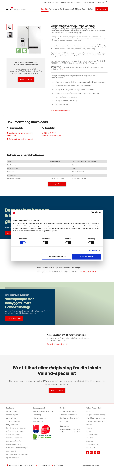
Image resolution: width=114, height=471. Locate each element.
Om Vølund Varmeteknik (49, 2)
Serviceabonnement (67, 9)
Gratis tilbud (101, 9)
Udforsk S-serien (12, 319)
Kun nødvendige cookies (57, 256)
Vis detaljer (93, 250)
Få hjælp (78, 9)
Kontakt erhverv (44, 465)
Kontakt (90, 9)
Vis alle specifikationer (57, 184)
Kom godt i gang (26, 79)
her (63, 69)
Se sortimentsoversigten (56, 345)
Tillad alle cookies (86, 256)
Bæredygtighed (89, 2)
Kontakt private (59, 465)
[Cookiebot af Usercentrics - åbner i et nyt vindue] (92, 212)
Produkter (44, 9)
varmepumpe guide (87, 272)
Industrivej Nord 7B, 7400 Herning (21, 465)
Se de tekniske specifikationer (63, 110)
